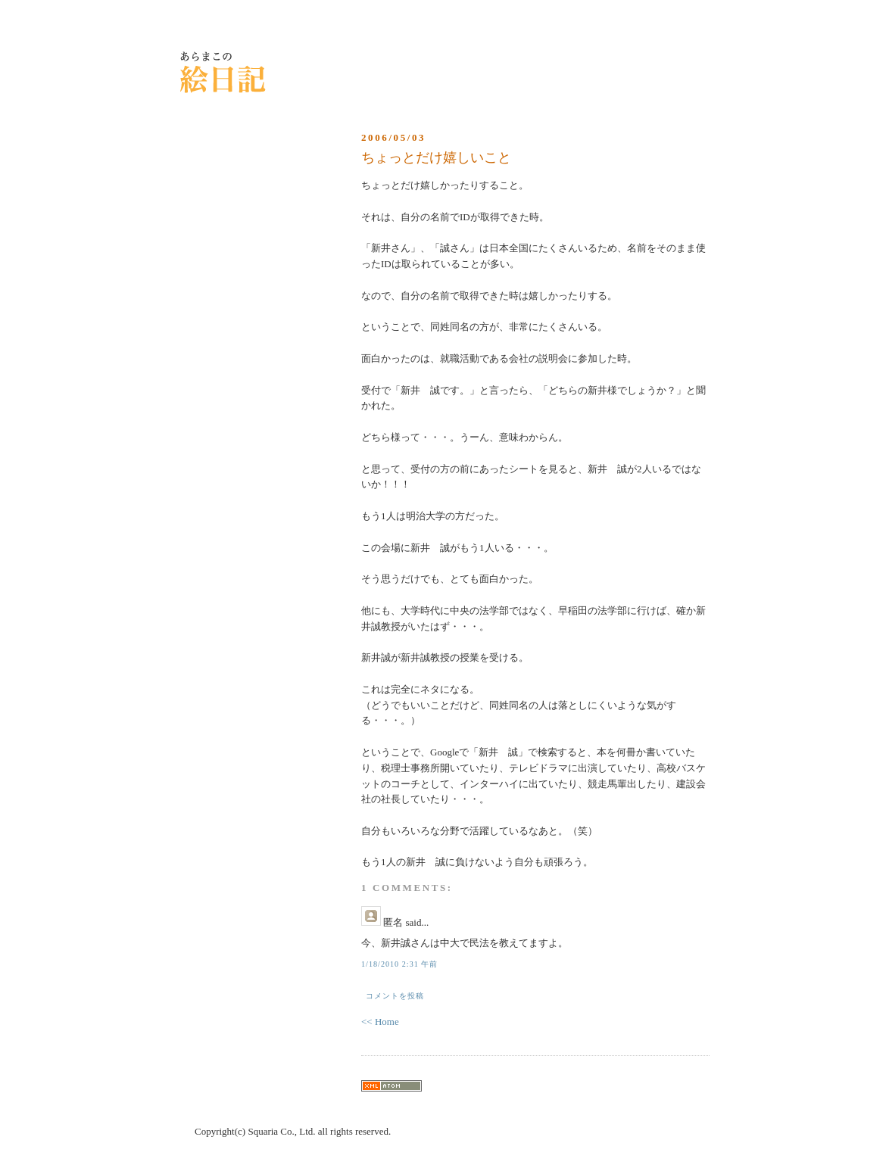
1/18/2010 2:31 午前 (399, 964)
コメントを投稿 (395, 996)
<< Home (380, 1021)
